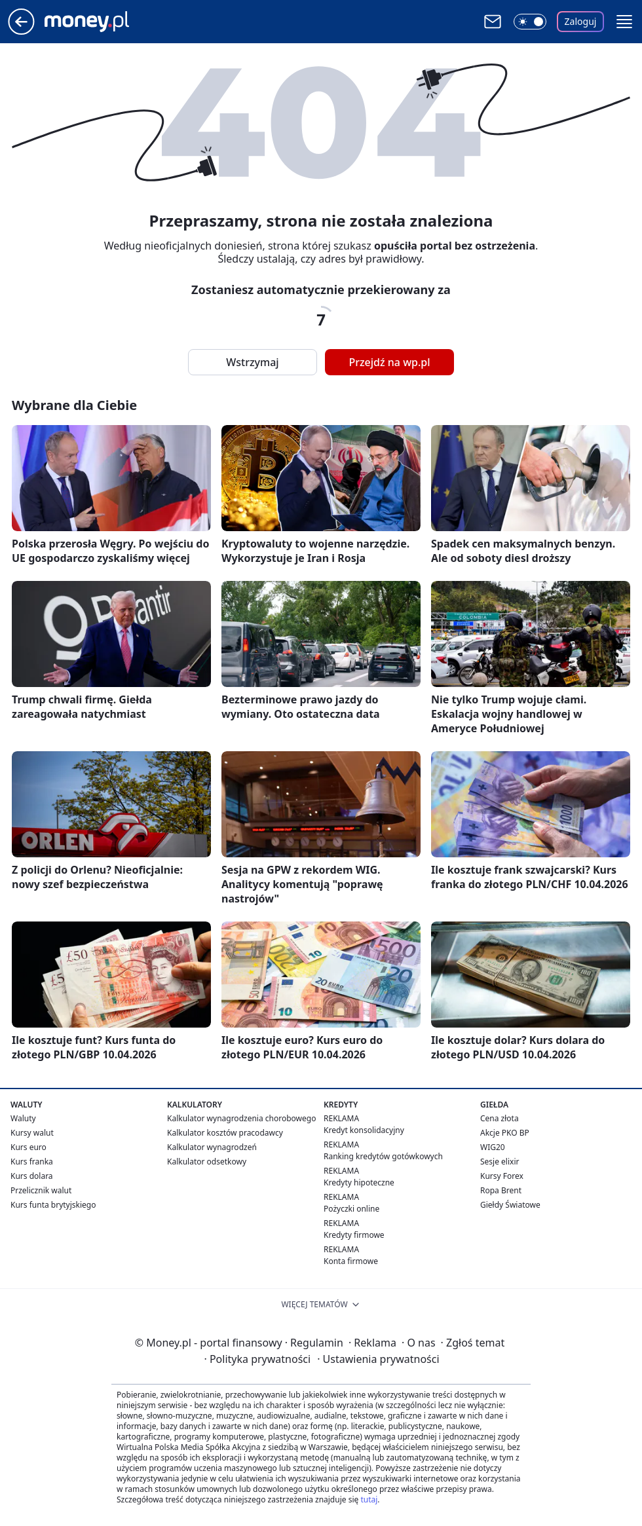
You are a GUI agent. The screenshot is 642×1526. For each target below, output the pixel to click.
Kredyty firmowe (354, 1234)
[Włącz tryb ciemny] (530, 21)
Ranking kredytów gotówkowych (383, 1156)
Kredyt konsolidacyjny (364, 1130)
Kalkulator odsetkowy (206, 1161)
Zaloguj (581, 21)
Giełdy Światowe (510, 1204)
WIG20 (492, 1147)
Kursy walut (32, 1132)
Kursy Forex (501, 1176)
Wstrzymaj (252, 362)
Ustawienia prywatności (378, 1359)
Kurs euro (28, 1147)
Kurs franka (31, 1161)
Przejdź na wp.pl (389, 362)
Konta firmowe (351, 1261)
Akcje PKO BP (504, 1132)
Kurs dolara (31, 1176)
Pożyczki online (351, 1208)
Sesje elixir (499, 1161)
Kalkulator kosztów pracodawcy (225, 1132)
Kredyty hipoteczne (359, 1182)
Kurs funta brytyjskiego (53, 1204)
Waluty (23, 1118)
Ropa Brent (500, 1190)
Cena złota (499, 1118)
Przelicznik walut (40, 1190)
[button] (624, 21)
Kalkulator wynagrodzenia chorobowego (241, 1118)
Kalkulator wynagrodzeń (212, 1147)
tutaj (368, 1499)
